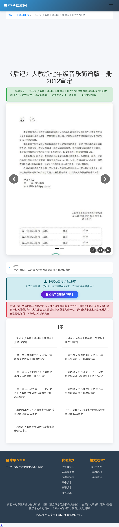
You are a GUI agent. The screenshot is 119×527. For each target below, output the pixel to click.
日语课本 (67, 487)
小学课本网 (96, 477)
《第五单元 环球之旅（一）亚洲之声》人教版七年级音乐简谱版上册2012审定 (33, 393)
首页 (11, 15)
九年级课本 (68, 477)
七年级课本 (23, 15)
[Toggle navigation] (111, 6)
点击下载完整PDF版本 (60, 294)
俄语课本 (67, 493)
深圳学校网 (96, 467)
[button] (13, 179)
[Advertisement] (59, 44)
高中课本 (67, 482)
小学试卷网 (96, 472)
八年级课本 (68, 472)
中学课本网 (15, 6)
